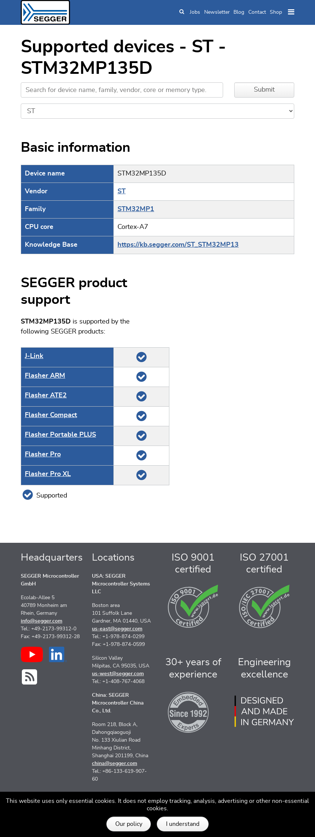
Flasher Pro (43, 454)
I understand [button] (182, 824)
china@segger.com (114, 763)
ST (121, 191)
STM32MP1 (135, 209)
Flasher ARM (45, 375)
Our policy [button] (128, 824)
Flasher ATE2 (46, 395)
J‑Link (34, 356)
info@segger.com (41, 621)
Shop (276, 12)
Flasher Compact (51, 415)
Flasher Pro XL (48, 474)
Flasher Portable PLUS (60, 434)
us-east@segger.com (117, 628)
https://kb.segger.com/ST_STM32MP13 (178, 245)
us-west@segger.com (118, 673)
